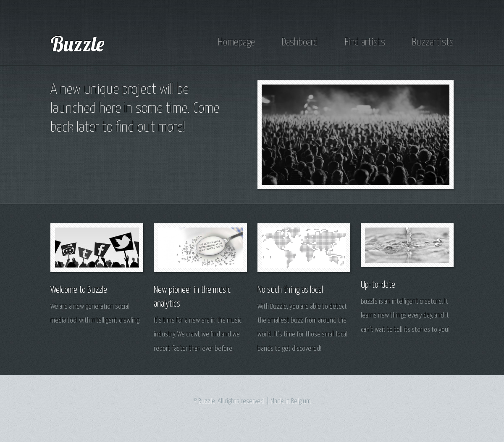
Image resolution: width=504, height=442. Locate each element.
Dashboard (299, 42)
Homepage (236, 42)
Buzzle (77, 43)
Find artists (364, 42)
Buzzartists (433, 42)
